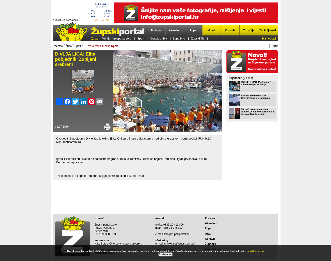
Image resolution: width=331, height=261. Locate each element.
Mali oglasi (269, 38)
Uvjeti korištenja (255, 251)
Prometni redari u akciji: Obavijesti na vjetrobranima (256, 96)
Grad (211, 30)
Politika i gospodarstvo (116, 38)
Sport (140, 38)
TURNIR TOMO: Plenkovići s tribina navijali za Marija (256, 83)
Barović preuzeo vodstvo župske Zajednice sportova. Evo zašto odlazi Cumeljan (258, 111)
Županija (248, 30)
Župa (193, 30)
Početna (156, 30)
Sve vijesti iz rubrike (102, 46)
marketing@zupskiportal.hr (180, 243)
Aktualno (174, 30)
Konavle (230, 30)
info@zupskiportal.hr (176, 234)
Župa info (179, 38)
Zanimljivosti (267, 30)
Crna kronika (158, 38)
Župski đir (197, 38)
